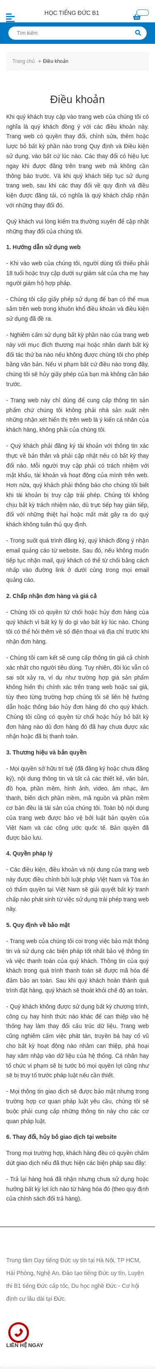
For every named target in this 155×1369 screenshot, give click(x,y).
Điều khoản (77, 99)
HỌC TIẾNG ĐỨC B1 (72, 13)
